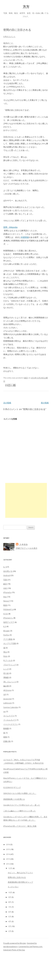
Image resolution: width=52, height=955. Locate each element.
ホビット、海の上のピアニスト (20, 872)
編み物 (6, 686)
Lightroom (7, 703)
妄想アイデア (8, 622)
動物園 (6, 728)
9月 (9, 897)
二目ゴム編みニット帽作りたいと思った (19, 811)
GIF (4, 694)
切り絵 (6, 673)
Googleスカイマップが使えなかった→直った (21, 805)
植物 (5, 737)
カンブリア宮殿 (9, 643)
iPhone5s (7, 592)
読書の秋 (7, 741)
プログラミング (9, 664)
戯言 (26, 378)
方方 (26, 6)
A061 (5, 588)
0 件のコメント (9, 36)
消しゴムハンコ (9, 681)
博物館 (6, 677)
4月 (9, 921)
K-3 (4, 626)
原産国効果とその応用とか (14, 799)
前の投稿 (45, 402)
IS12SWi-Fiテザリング (12, 787)
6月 (9, 912)
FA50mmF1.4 (8, 609)
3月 (9, 926)
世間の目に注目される (17, 877)
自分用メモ (7, 571)
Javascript (7, 698)
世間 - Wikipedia (10, 227)
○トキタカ (23, 544)
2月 (9, 931)
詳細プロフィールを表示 (26, 548)
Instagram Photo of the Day (14, 950)
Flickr (5, 656)
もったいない (13, 886)
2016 (8, 844)
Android (6, 575)
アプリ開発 (7, 639)
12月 (10, 868)
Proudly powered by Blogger (14, 943)
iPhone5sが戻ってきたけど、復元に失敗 (19, 826)
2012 (8, 864)
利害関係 (25, 237)
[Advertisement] (26, 500)
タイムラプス (8, 716)
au (4, 711)
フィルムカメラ (9, 720)
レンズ (6, 669)
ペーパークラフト (10, 724)
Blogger (6, 630)
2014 (8, 854)
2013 (8, 859)
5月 (9, 916)
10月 (10, 892)
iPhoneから (8, 618)
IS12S (5, 613)
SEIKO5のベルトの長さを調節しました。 (19, 793)
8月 (9, 902)
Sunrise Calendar (10, 707)
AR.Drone (7, 690)
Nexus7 (6, 601)
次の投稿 (7, 402)
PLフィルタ (7, 660)
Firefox (6, 635)
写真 (5, 579)
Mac (5, 596)
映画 (5, 605)
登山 (5, 652)
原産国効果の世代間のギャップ (20, 882)
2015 (8, 849)
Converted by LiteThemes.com (30, 946)
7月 (9, 907)
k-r (4, 567)
